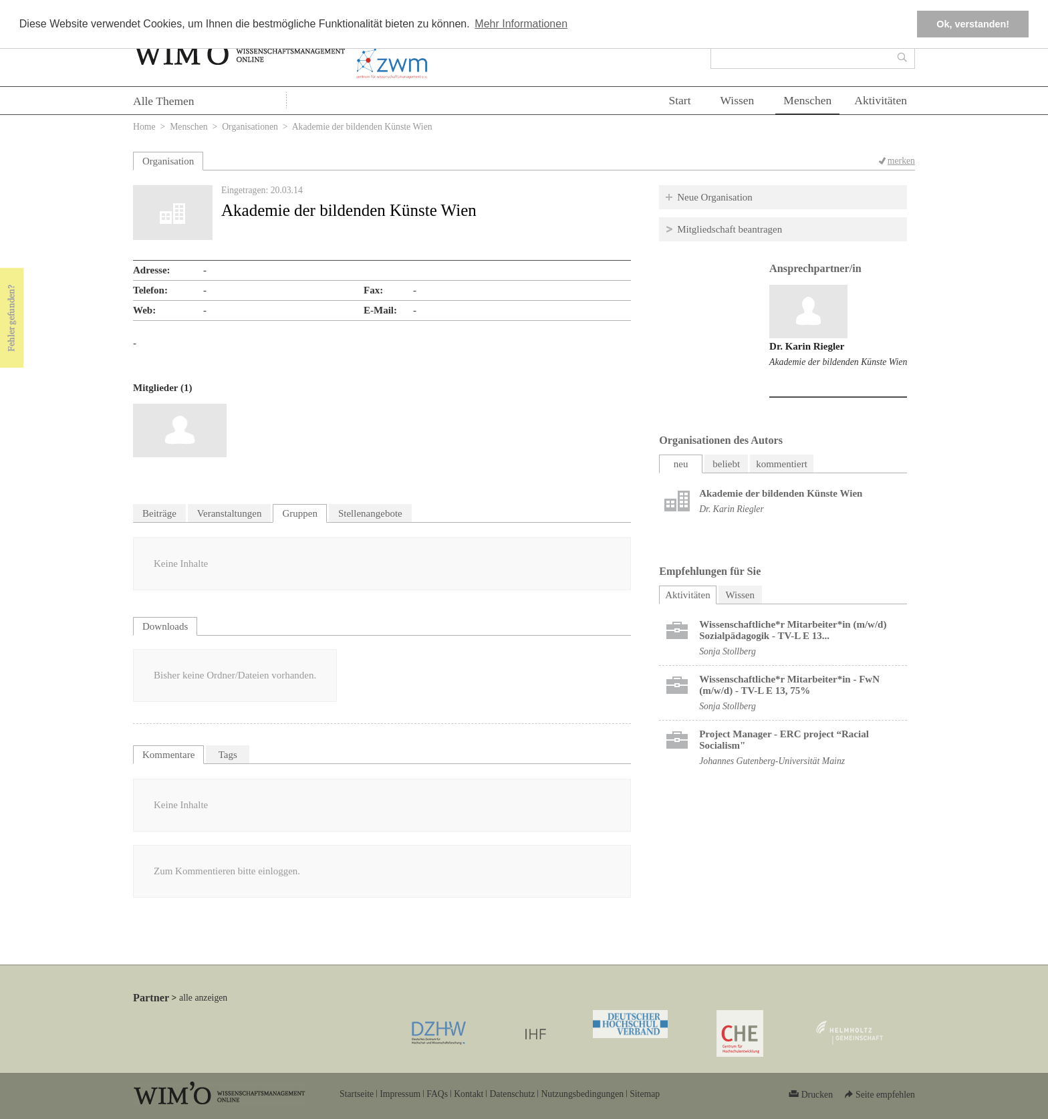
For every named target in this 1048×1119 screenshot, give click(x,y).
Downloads (165, 626)
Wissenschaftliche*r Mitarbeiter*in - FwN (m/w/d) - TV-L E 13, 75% (789, 685)
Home (144, 127)
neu (681, 464)
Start (679, 100)
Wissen (737, 100)
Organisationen (250, 127)
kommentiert (781, 464)
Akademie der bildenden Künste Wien (838, 362)
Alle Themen (163, 101)
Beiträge (159, 513)
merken (901, 161)
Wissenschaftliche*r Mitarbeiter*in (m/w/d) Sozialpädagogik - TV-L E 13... (792, 630)
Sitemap (645, 1094)
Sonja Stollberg (727, 651)
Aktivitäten (880, 100)
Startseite (357, 1094)
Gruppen (299, 513)
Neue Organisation (715, 197)
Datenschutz (512, 1094)
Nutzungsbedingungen (582, 1094)
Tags (228, 754)
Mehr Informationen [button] (521, 23)
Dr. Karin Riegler (806, 346)
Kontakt (468, 1094)
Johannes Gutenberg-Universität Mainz (772, 761)
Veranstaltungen (229, 513)
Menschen (807, 100)
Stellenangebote (370, 513)
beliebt (726, 464)
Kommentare (168, 754)
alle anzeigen (203, 998)
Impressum (400, 1094)
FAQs (437, 1094)
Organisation (168, 161)
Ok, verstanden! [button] (972, 24)
